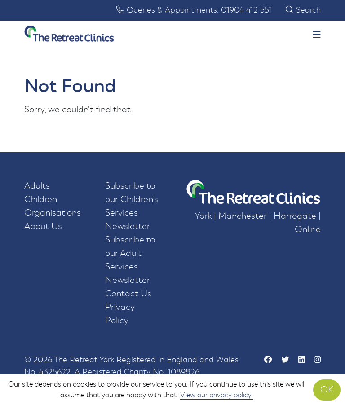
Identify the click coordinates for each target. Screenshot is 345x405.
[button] (317, 35)
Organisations (52, 212)
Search (303, 10)
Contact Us (128, 293)
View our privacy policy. (216, 395)
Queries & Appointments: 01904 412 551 (194, 10)
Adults (37, 185)
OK (326, 389)
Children (40, 199)
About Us (43, 226)
